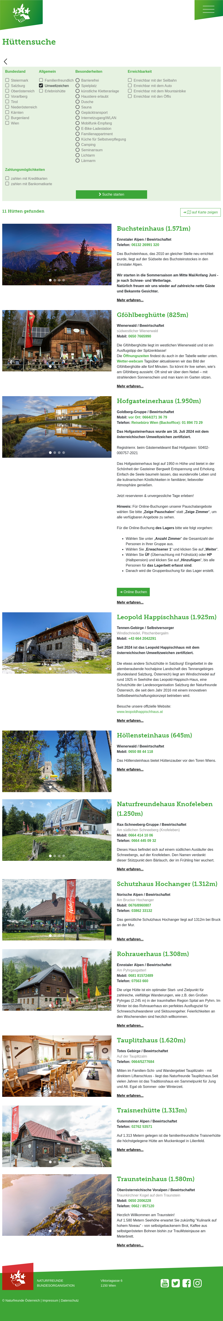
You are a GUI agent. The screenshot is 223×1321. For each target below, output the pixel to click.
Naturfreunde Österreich (23, 1300)
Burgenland (20, 118)
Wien (15, 123)
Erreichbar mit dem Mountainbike (160, 91)
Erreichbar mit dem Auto (153, 86)
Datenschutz (70, 1300)
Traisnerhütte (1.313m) (152, 1110)
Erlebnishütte (55, 91)
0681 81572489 (140, 975)
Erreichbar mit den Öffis (152, 96)
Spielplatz (89, 86)
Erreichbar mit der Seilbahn (155, 80)
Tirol (14, 102)
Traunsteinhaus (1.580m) (156, 1179)
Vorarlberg (19, 96)
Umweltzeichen (57, 86)
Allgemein (47, 71)
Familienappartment (97, 134)
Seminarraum (92, 150)
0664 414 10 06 (140, 835)
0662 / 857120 (142, 1206)
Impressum (50, 1300)
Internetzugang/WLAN (98, 118)
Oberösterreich (22, 91)
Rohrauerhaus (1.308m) (153, 954)
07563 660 (139, 981)
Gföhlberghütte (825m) (152, 315)
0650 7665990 (139, 336)
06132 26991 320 (145, 245)
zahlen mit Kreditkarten (29, 178)
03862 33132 (141, 911)
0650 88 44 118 (140, 752)
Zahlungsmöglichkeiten (25, 170)
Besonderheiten (88, 71)
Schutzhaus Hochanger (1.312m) (167, 884)
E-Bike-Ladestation (96, 128)
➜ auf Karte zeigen (200, 212)
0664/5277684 (142, 1062)
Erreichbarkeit (140, 71)
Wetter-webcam (130, 361)
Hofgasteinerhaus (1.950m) (159, 401)
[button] (50, 280)
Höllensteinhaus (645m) (154, 735)
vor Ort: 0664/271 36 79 (147, 417)
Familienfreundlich (59, 80)
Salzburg (18, 86)
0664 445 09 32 (143, 841)
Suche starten (111, 194)
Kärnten (17, 112)
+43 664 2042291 (142, 638)
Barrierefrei (90, 80)
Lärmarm (88, 161)
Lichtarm (88, 155)
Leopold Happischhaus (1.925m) (167, 617)
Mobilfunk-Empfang (96, 123)
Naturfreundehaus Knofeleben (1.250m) (165, 808)
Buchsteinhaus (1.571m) (154, 228)
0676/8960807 (139, 905)
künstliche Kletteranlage (100, 91)
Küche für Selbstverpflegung (103, 139)
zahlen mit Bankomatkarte (31, 184)
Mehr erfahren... (130, 300)
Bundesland (15, 71)
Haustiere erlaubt (94, 96)
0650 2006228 (139, 1201)
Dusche (87, 102)
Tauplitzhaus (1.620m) (151, 1040)
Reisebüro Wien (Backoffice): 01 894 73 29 (167, 422)
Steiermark (19, 80)
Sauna (86, 107)
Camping (88, 145)
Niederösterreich (24, 107)
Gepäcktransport (94, 112)
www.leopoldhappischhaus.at (140, 712)
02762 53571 (141, 1126)
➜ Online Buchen (133, 592)
